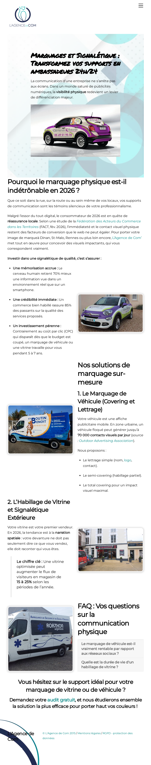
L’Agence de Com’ (126, 238)
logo (127, 460)
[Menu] (141, 6)
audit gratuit (61, 700)
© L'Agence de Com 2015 (59, 733)
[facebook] (11, 749)
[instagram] (21, 749)
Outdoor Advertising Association (106, 441)
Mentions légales (89, 733)
